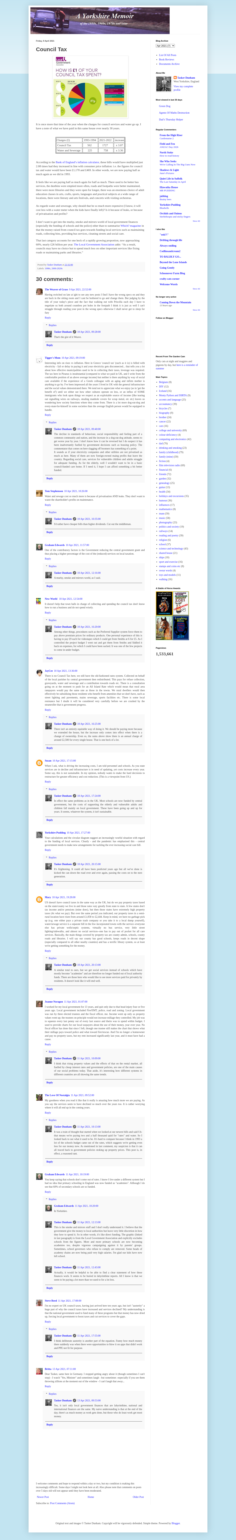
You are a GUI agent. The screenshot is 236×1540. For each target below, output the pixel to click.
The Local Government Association (94, 244)
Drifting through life (171, 240)
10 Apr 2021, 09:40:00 (89, 429)
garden (162, 478)
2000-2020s (57, 268)
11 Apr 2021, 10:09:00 (88, 1058)
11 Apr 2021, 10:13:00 (88, 1126)
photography (165, 522)
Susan (48, 760)
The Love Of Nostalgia (57, 1095)
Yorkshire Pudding (55, 832)
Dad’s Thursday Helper (171, 119)
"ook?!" (164, 234)
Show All (196, 221)
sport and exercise (168, 561)
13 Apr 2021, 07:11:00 (64, 1369)
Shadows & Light (169, 170)
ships (161, 557)
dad (161, 443)
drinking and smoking (170, 447)
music (162, 518)
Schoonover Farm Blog (172, 273)
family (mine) (166, 456)
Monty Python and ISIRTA (173, 395)
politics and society (169, 526)
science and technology (171, 548)
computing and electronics (172, 439)
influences (164, 505)
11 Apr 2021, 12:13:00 (88, 1222)
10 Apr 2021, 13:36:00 (65, 670)
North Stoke (166, 152)
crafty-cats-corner (170, 278)
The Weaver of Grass (56, 289)
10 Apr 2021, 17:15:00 (64, 760)
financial (163, 469)
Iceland (163, 391)
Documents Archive (169, 64)
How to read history (169, 155)
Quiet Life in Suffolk (171, 178)
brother (162, 417)
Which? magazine (131, 225)
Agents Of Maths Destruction (174, 112)
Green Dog (165, 106)
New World (51, 598)
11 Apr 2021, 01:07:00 (75, 1001)
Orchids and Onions (171, 213)
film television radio (169, 465)
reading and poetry (168, 535)
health (162, 491)
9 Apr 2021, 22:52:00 (80, 289)
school (162, 544)
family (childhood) (168, 452)
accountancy (165, 404)
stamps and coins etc (169, 566)
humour (163, 500)
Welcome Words (169, 284)
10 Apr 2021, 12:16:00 (89, 573)
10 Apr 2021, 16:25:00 (89, 723)
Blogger (176, 1523)
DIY (161, 386)
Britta (48, 1369)
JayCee (49, 670)
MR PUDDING (167, 190)
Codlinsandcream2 (170, 251)
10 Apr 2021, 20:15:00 (89, 864)
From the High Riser (171, 135)
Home (91, 1497)
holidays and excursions (171, 496)
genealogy (164, 483)
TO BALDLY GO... (170, 256)
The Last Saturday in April (173, 181)
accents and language (170, 399)
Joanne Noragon (54, 1001)
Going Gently (167, 267)
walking (163, 579)
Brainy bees (165, 199)
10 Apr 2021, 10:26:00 (76, 491)
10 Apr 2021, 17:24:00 (89, 795)
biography (164, 413)
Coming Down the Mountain (175, 302)
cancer (162, 421)
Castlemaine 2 (167, 138)
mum (161, 513)
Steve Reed (51, 1300)
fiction (162, 461)
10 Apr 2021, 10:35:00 (89, 519)
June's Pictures (167, 173)
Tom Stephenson (54, 491)
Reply (48, 317)
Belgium (163, 382)
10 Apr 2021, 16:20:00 (89, 626)
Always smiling (168, 245)
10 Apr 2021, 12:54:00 (70, 598)
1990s (47, 268)
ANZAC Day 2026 (169, 147)
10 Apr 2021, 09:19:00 (73, 357)
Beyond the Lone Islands (173, 262)
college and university (170, 430)
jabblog (164, 196)
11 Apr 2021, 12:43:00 (88, 1267)
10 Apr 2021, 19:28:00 (63, 897)
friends (162, 474)
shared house (166, 553)
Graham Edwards (55, 545)
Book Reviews (166, 59)
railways (163, 531)
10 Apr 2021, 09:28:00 (89, 331)
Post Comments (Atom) (62, 1503)
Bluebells (164, 208)
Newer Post (43, 1497)
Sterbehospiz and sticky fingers (175, 216)
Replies (52, 325)
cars (161, 426)
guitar (162, 487)
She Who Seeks (168, 161)
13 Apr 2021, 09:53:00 (89, 1400)
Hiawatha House (169, 187)
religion (163, 540)
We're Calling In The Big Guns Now (177, 164)
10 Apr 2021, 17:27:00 (78, 832)
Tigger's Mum (52, 357)
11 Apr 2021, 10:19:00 (77, 1174)
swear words (165, 570)
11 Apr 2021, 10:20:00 (86, 1206)
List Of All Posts (167, 55)
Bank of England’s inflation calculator (77, 162)
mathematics (165, 509)
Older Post (138, 1497)
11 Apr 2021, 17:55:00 (88, 1335)
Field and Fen (167, 144)
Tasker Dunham (63, 331)
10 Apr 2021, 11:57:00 (77, 545)
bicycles (163, 408)
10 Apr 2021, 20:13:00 (89, 965)
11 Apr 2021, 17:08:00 (69, 1300)
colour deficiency (168, 434)
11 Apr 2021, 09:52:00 (82, 1095)
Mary (48, 897)
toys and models (167, 575)
